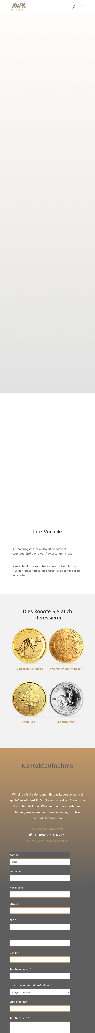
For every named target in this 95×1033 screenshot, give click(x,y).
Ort (12, 936)
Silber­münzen (65, 722)
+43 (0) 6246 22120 (47, 829)
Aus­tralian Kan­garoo (29, 668)
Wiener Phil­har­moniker (66, 668)
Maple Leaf (29, 722)
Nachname (17, 887)
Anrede (15, 854)
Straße (15, 903)
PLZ (13, 920)
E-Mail (14, 952)
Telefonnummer (20, 969)
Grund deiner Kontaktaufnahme (30, 985)
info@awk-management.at (47, 841)
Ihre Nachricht (19, 1018)
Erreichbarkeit (19, 1001)
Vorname (16, 871)
